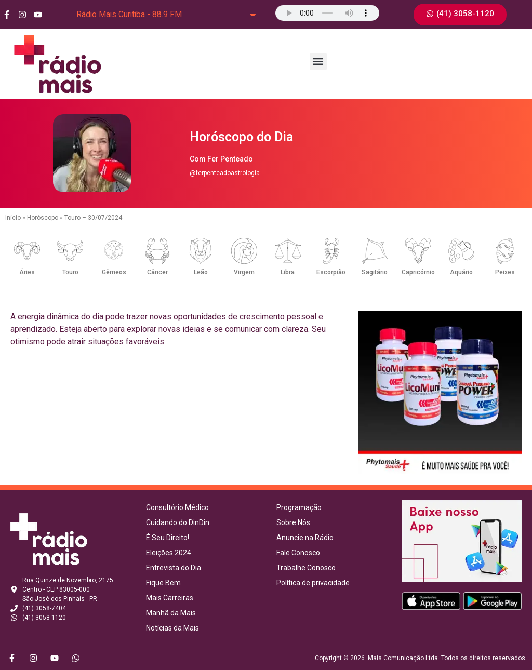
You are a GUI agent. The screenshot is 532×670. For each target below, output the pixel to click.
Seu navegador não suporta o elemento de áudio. (327, 13)
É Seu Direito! (167, 537)
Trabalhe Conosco (306, 568)
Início (13, 217)
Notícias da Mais (172, 628)
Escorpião (330, 272)
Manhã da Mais (171, 613)
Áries (27, 272)
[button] (318, 61)
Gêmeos (114, 272)
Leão (201, 272)
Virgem (244, 272)
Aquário (461, 272)
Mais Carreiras (169, 598)
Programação (299, 507)
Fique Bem (163, 583)
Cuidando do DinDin (177, 522)
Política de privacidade (313, 583)
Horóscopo (42, 217)
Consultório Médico (177, 507)
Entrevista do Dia (173, 568)
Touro (70, 272)
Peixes (505, 272)
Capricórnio (418, 272)
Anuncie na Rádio (305, 537)
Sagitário (375, 272)
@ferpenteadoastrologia (225, 173)
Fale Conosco (298, 552)
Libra (288, 272)
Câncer (157, 272)
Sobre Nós (293, 522)
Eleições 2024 (168, 552)
